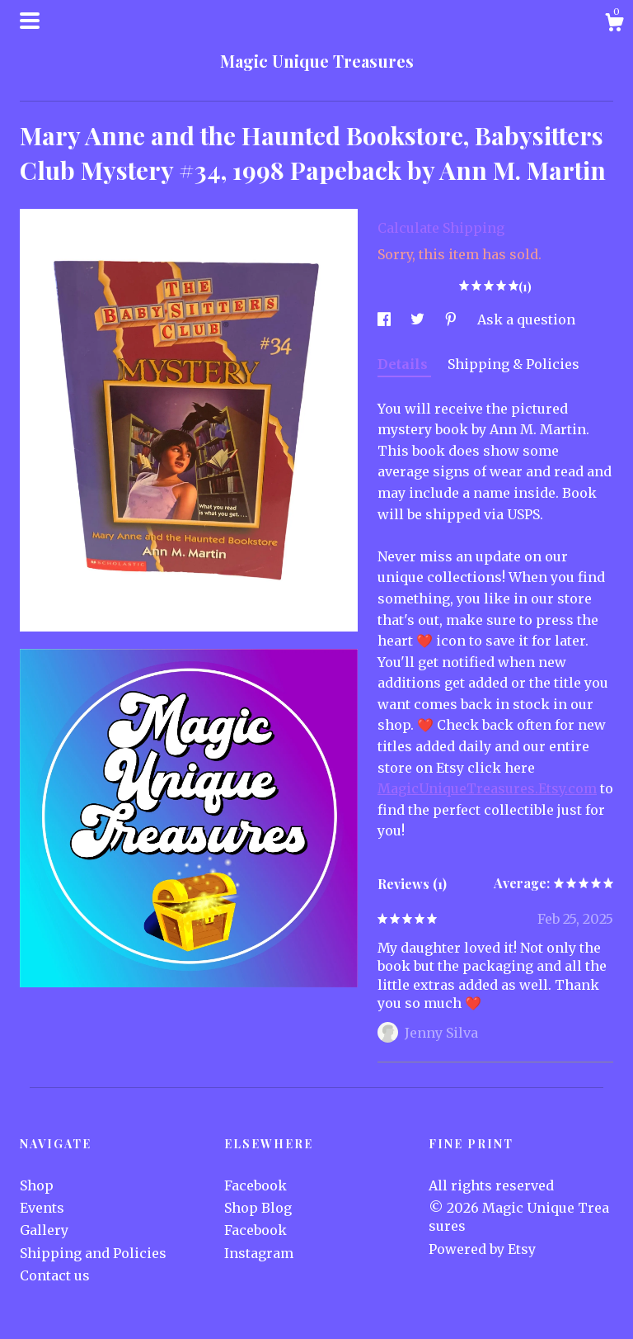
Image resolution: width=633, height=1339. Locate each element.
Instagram (258, 1253)
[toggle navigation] (30, 20)
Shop (37, 1185)
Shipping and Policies (93, 1253)
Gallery (44, 1230)
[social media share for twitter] (419, 319)
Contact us (55, 1275)
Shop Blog (258, 1207)
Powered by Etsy (482, 1249)
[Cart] (614, 24)
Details (404, 364)
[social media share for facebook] (385, 319)
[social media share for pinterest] (452, 319)
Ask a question (526, 319)
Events (42, 1207)
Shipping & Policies (513, 364)
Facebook (255, 1185)
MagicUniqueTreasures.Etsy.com (487, 788)
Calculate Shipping (440, 228)
